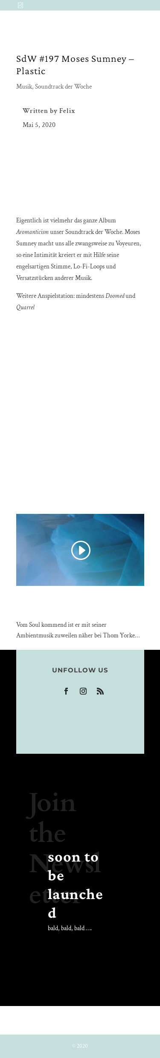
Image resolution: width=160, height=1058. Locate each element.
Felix (67, 111)
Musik (24, 87)
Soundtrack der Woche (63, 87)
